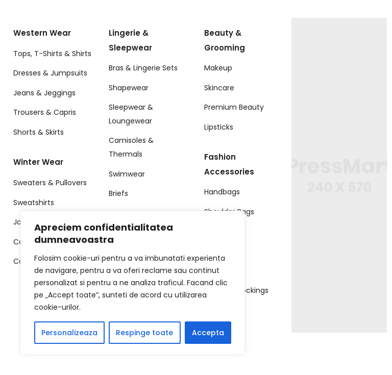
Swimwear (127, 174)
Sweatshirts (33, 202)
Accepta (208, 333)
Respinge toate (144, 333)
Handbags (222, 192)
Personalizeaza (69, 333)
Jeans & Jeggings (44, 93)
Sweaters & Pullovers (50, 183)
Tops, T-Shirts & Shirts (52, 53)
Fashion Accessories (229, 164)
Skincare (219, 88)
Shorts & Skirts (38, 132)
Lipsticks (218, 127)
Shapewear (129, 88)
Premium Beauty (234, 107)
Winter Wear (38, 162)
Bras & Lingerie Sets (143, 68)
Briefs (118, 193)
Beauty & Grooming (224, 40)
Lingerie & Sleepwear (130, 40)
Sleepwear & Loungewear (131, 114)
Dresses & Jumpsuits (50, 73)
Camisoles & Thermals (131, 147)
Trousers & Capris (44, 112)
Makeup (218, 68)
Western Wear (42, 33)
